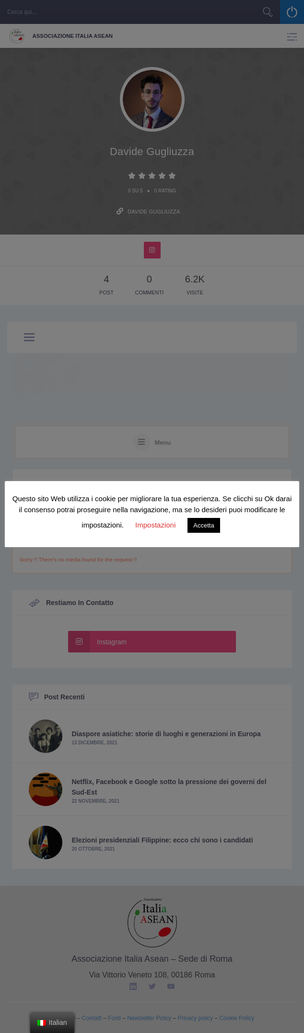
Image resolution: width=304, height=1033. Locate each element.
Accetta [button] (203, 525)
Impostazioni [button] (155, 525)
